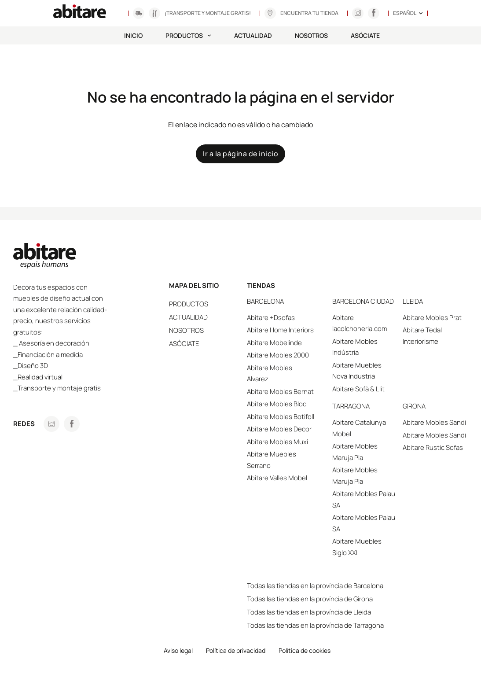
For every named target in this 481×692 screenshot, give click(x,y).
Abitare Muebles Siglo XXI (357, 547)
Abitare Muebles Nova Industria (357, 371)
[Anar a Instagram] (358, 13)
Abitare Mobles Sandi (434, 422)
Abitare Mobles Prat (432, 317)
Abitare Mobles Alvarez (269, 373)
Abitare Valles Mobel (277, 477)
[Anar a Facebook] (72, 424)
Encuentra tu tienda (309, 13)
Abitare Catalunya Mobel (359, 428)
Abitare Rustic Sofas (433, 447)
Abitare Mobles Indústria (355, 347)
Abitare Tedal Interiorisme (422, 335)
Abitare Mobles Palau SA (363, 499)
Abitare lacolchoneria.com (359, 323)
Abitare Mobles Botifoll (280, 416)
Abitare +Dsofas (271, 317)
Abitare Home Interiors (280, 330)
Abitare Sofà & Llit (358, 389)
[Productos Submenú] (209, 35)
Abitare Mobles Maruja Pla (355, 452)
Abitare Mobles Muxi (277, 441)
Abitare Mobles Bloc (276, 404)
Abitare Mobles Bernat (280, 391)
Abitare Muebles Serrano (271, 459)
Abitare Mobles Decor (279, 429)
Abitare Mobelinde (274, 342)
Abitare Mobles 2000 (278, 355)
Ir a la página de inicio (240, 153)
